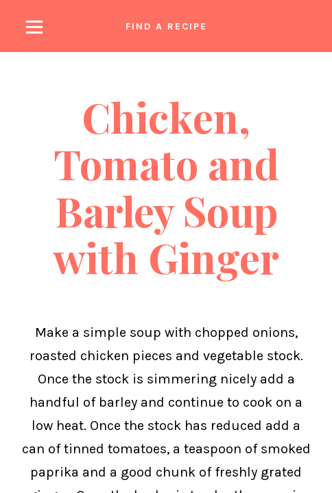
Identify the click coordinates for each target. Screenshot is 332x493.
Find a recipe (166, 26)
